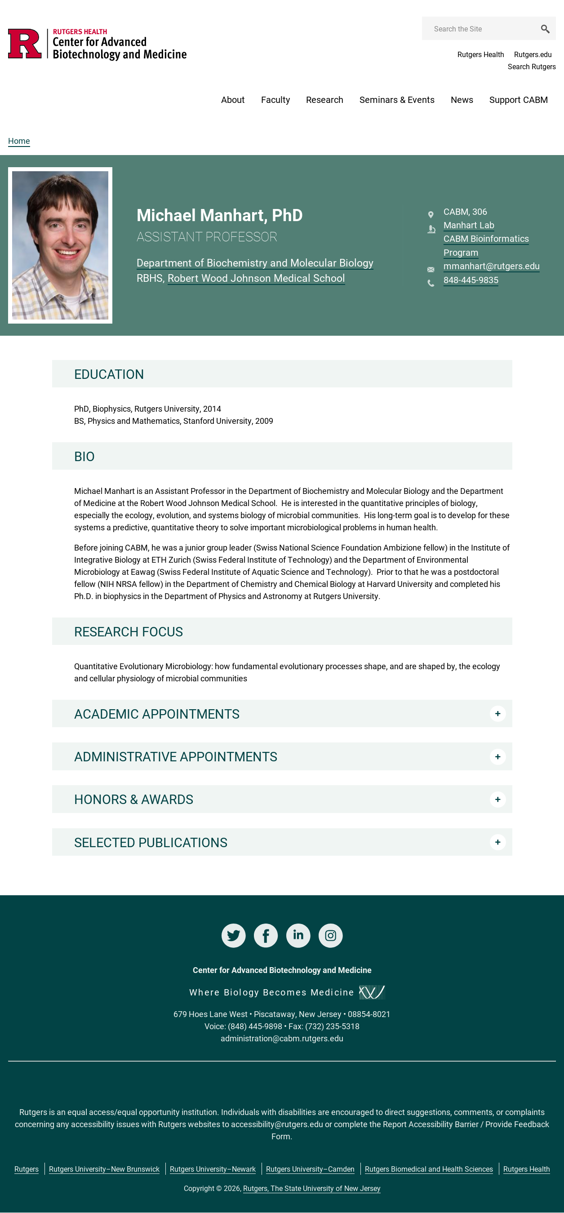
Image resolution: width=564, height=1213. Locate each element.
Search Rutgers (532, 66)
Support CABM (518, 99)
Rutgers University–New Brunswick (104, 1168)
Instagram (331, 936)
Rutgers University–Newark (213, 1168)
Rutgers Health (480, 54)
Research (324, 99)
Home (19, 140)
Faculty (275, 99)
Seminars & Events (397, 99)
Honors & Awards (133, 799)
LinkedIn (298, 936)
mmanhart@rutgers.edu (492, 265)
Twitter (234, 936)
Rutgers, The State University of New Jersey (312, 1188)
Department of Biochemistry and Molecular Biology (255, 262)
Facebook (266, 936)
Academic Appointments (157, 713)
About (233, 99)
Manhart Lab (469, 225)
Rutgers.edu (533, 54)
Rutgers (26, 1168)
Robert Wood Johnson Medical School (256, 277)
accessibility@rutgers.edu (277, 1124)
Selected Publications (150, 842)
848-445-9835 (471, 279)
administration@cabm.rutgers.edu (282, 1038)
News (462, 99)
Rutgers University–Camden (310, 1168)
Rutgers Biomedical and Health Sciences (429, 1168)
